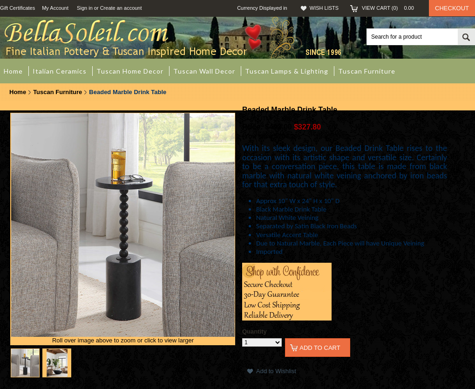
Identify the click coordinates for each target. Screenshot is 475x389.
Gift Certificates (17, 8)
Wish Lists (324, 8)
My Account (55, 8)
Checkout (452, 8)
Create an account (121, 8)
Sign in (85, 8)
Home (17, 92)
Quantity (254, 331)
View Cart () (391, 8)
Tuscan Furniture (57, 92)
